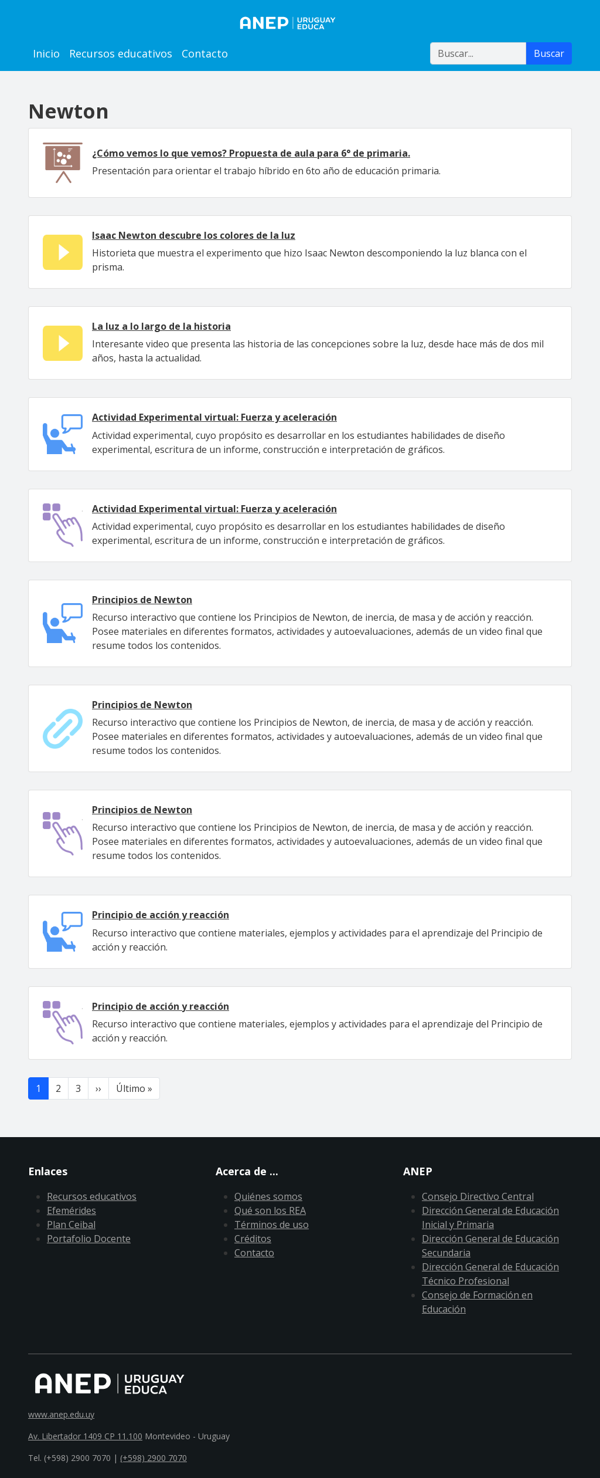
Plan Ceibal (71, 1224)
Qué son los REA (270, 1210)
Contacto (205, 53)
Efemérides (71, 1210)
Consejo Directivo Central (478, 1196)
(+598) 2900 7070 (153, 1457)
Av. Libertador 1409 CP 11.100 (85, 1436)
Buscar (549, 53)
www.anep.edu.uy (61, 1414)
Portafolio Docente (89, 1238)
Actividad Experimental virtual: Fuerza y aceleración (214, 417)
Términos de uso (271, 1224)
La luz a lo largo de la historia (161, 326)
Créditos (252, 1238)
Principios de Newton (142, 599)
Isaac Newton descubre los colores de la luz (193, 235)
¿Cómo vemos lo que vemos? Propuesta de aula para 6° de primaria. (251, 153)
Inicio (46, 53)
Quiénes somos (268, 1196)
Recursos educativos (120, 53)
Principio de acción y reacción (160, 914)
